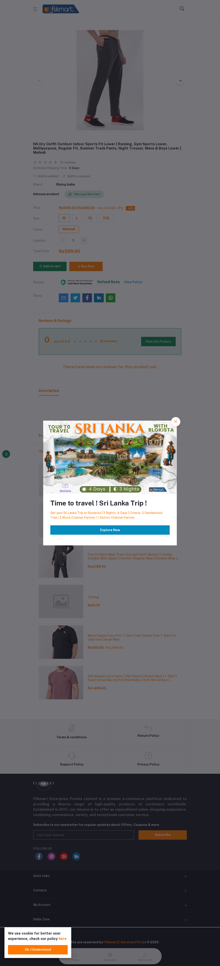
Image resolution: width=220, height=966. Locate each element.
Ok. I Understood (38, 949)
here (63, 939)
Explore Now (110, 530)
